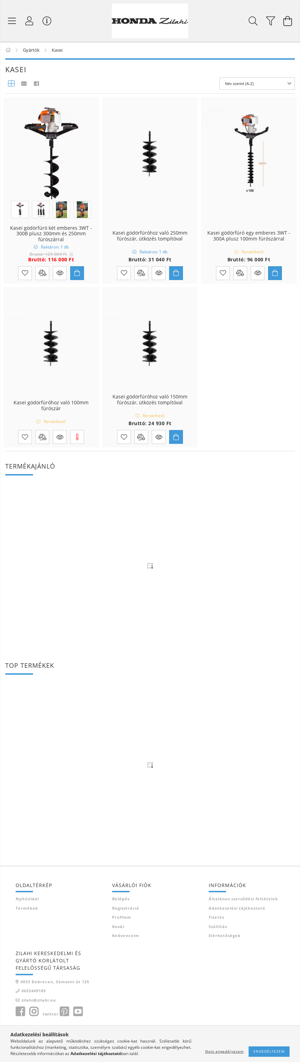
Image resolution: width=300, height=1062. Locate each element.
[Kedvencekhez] (25, 273)
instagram (33, 1011)
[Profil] (29, 21)
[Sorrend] (257, 83)
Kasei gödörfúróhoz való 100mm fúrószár (51, 406)
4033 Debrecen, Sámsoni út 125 (54, 981)
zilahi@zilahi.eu (39, 1000)
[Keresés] (253, 21)
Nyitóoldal (27, 898)
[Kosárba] (77, 273)
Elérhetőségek (225, 935)
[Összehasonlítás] (42, 273)
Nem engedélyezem (224, 1051)
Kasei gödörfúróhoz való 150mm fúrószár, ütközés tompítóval (150, 400)
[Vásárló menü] (47, 21)
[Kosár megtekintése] (288, 21)
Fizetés (216, 917)
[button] (60, 273)
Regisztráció (125, 908)
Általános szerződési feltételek (243, 898)
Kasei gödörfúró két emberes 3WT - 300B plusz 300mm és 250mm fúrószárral (51, 233)
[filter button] (270, 21)
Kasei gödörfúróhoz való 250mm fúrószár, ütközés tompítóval (150, 236)
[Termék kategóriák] (12, 21)
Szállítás (218, 926)
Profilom (121, 917)
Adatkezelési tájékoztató (237, 908)
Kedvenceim (125, 935)
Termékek (27, 908)
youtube (77, 1011)
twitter (51, 1014)
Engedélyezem (269, 1051)
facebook (20, 1011)
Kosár (118, 926)
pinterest (64, 1011)
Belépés (121, 898)
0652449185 (34, 990)
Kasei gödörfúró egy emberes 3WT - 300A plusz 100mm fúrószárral (248, 236)
